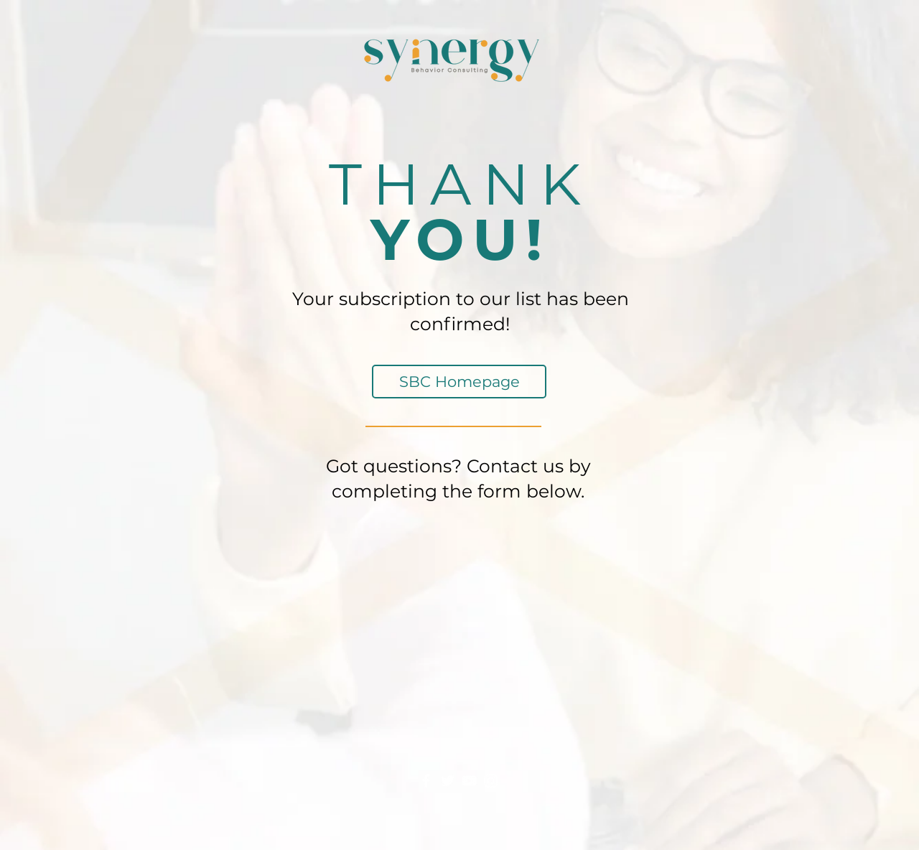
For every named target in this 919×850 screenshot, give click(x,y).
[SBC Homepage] (459, 381)
